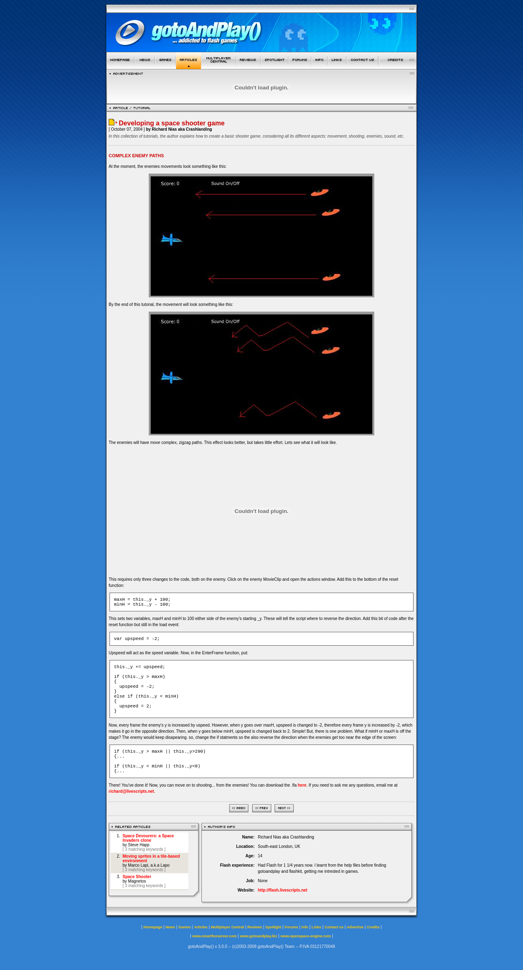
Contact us (334, 927)
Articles (201, 927)
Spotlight (274, 927)
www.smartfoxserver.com (214, 936)
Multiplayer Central (227, 927)
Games (185, 927)
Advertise (355, 927)
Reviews (254, 927)
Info (305, 927)
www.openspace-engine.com (305, 936)
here (302, 785)
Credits (373, 927)
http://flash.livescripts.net (282, 890)
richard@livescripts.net (131, 791)
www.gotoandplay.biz (258, 936)
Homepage (152, 927)
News (170, 927)
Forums (291, 927)
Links (317, 927)
